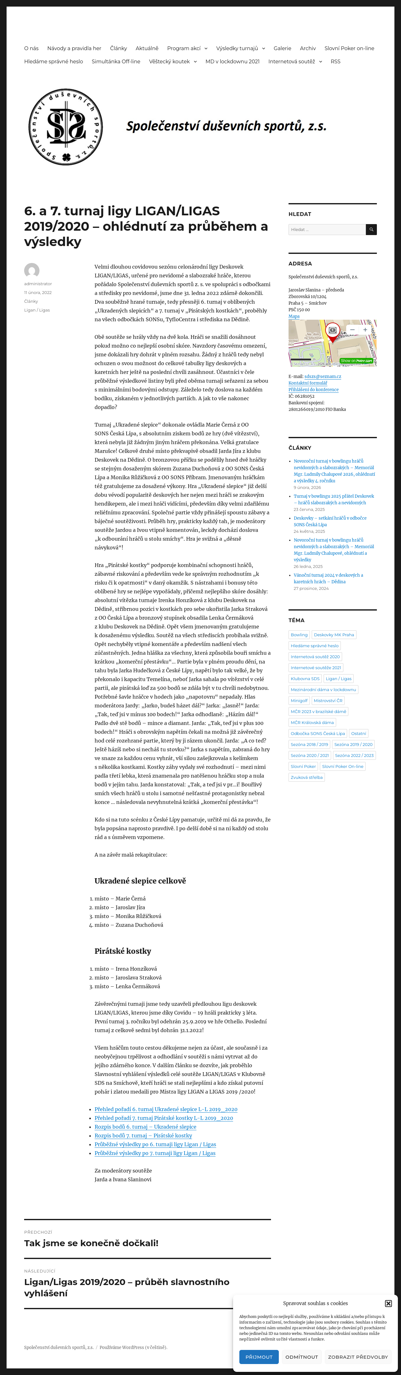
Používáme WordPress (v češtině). (133, 1347)
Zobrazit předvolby (358, 1357)
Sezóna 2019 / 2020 (353, 744)
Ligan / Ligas (37, 309)
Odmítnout (301, 1357)
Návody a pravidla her (74, 48)
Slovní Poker (303, 766)
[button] (388, 1303)
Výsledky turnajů (237, 48)
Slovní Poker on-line (349, 48)
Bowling (299, 634)
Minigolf (299, 700)
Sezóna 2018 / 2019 (309, 744)
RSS (336, 62)
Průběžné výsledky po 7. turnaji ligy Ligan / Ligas (155, 1153)
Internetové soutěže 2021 (316, 667)
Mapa (294, 316)
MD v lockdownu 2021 (233, 62)
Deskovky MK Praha (334, 634)
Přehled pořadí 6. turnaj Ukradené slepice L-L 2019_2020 (166, 1109)
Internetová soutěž (291, 62)
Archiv (308, 48)
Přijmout (259, 1357)
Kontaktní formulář (308, 383)
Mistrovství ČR (328, 700)
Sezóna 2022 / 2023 (354, 755)
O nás (31, 48)
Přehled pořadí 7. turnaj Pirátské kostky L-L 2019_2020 (164, 1118)
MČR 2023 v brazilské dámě (318, 711)
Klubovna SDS (305, 678)
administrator (38, 283)
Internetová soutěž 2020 (315, 656)
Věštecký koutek (169, 62)
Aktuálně (147, 48)
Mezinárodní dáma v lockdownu (323, 689)
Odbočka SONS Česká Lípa (318, 733)
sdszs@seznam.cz (323, 376)
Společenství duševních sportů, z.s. (59, 1347)
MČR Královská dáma (312, 722)
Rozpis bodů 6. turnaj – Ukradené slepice (145, 1127)
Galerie (282, 48)
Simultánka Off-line (116, 62)
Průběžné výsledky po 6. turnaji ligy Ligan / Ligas (155, 1144)
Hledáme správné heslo (53, 62)
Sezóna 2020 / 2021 (310, 755)
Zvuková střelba (307, 777)
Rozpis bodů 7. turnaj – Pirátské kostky (143, 1135)
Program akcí (184, 48)
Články (118, 48)
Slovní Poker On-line (342, 766)
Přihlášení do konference (314, 389)
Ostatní (358, 733)
